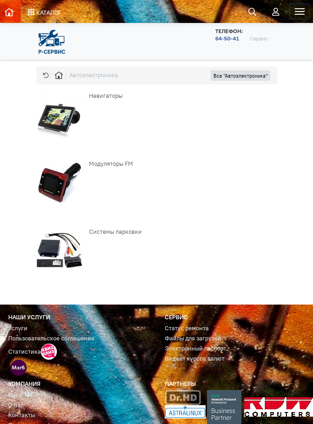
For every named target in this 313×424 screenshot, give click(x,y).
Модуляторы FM (111, 164)
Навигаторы (106, 96)
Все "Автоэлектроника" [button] (240, 76)
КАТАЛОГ (44, 12)
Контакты (21, 415)
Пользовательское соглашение (51, 338)
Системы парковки (115, 232)
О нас (16, 405)
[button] (46, 75)
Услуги (18, 328)
